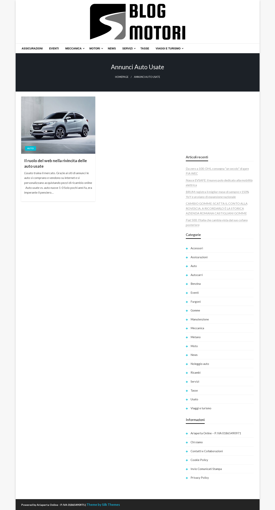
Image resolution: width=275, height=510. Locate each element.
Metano (196, 337)
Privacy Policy (200, 477)
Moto (194, 346)
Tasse (144, 48)
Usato (194, 399)
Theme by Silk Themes (103, 505)
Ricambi (195, 372)
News (112, 48)
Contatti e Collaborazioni (207, 451)
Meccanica (73, 48)
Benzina (196, 283)
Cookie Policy (199, 460)
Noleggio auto (200, 363)
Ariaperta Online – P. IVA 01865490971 (216, 433)
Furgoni (196, 301)
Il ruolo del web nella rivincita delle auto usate (55, 163)
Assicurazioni (32, 48)
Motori (94, 48)
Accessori (197, 248)
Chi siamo (197, 442)
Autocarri (197, 275)
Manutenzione (200, 319)
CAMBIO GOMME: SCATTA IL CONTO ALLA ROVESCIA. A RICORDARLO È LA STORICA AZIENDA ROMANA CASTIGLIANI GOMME (217, 208)
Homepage (121, 77)
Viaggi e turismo (168, 48)
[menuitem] (32, 48)
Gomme (195, 310)
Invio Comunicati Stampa (206, 469)
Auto (30, 148)
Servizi (127, 48)
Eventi (54, 48)
